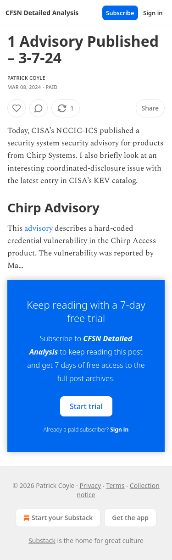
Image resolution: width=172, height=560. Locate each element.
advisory (38, 228)
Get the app (130, 517)
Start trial (86, 406)
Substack (41, 540)
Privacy (90, 485)
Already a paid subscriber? (86, 429)
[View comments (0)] (38, 108)
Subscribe (120, 13)
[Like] (16, 108)
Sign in (153, 13)
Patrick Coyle (26, 77)
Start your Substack (57, 518)
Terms (115, 485)
